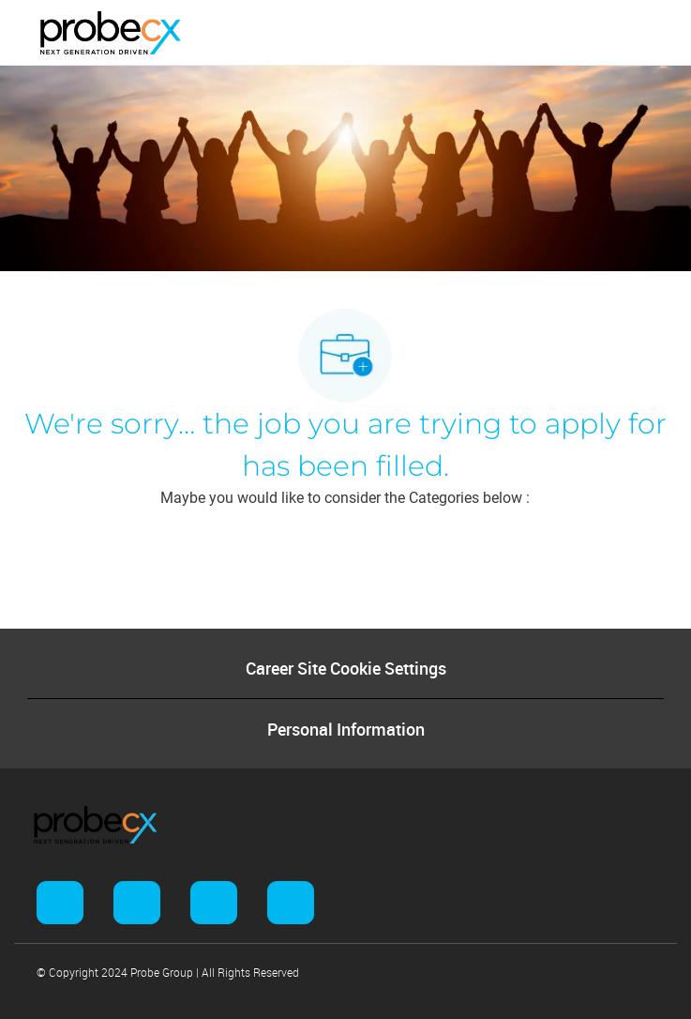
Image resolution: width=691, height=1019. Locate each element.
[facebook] (60, 902)
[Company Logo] (110, 31)
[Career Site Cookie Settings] (346, 668)
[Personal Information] (345, 729)
